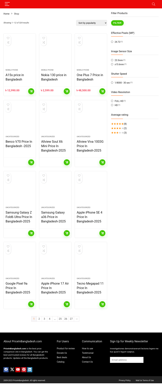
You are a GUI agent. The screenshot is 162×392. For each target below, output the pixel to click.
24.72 (117, 42)
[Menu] (7, 4)
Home (6, 13)
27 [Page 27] (71, 326)
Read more (31, 166)
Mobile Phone (12, 72)
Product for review (66, 356)
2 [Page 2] (39, 326)
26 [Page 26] (65, 326)
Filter (117, 23)
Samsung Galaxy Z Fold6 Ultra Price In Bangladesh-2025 (19, 222)
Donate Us (62, 360)
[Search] (153, 4)
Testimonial (87, 360)
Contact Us (87, 369)
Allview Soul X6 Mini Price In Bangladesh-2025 (53, 149)
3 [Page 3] (44, 326)
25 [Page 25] (60, 326)
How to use (87, 356)
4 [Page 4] (49, 326)
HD (116, 105)
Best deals (62, 364)
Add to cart (31, 93)
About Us (86, 364)
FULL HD (119, 101)
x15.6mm (119, 64)
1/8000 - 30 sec (122, 82)
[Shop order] (91, 23)
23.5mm (119, 60)
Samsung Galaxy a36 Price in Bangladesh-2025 (53, 222)
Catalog (60, 369)
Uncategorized (12, 140)
